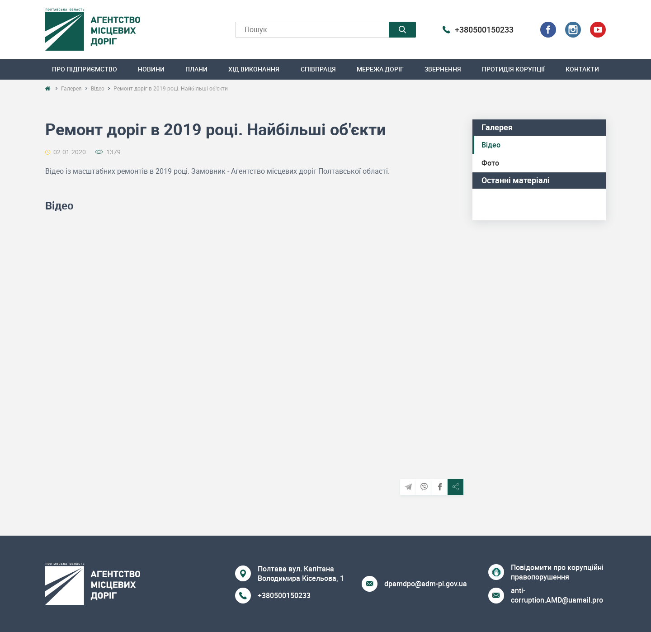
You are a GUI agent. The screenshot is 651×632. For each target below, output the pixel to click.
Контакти (582, 69)
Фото (490, 163)
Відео (490, 145)
